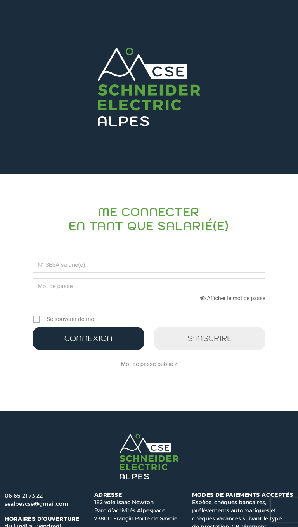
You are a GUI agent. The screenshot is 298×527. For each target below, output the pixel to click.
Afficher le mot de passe (236, 298)
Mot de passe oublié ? (149, 363)
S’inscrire (209, 338)
